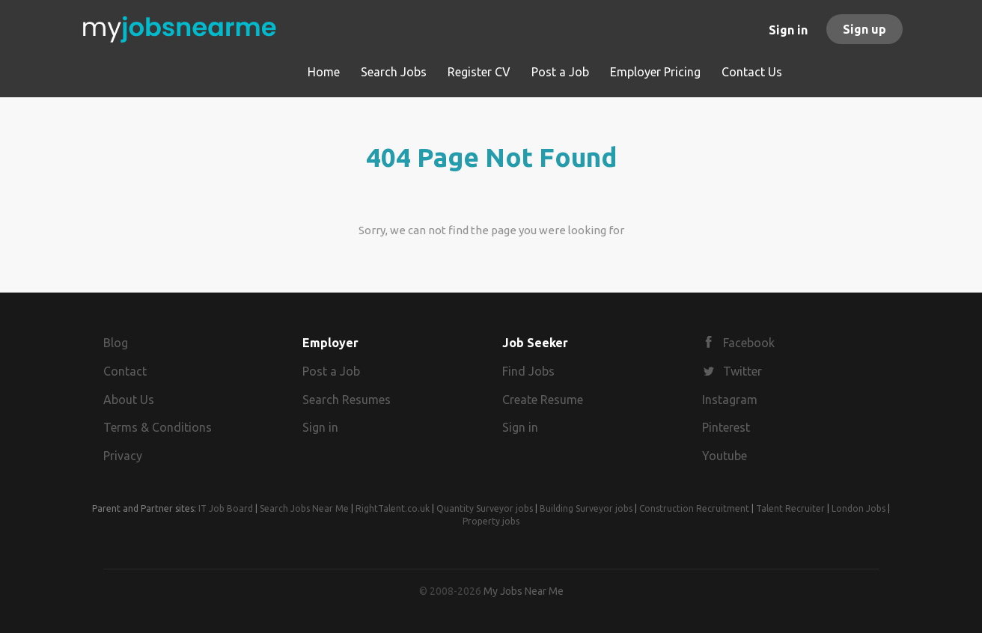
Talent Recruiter (790, 508)
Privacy (122, 455)
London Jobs (858, 508)
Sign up (864, 29)
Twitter (742, 371)
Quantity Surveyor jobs (484, 508)
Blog (115, 342)
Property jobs (491, 521)
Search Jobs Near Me (304, 508)
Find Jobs (528, 371)
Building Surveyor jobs (586, 508)
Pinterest (726, 427)
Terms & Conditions (157, 427)
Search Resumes (346, 399)
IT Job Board (225, 508)
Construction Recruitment (694, 508)
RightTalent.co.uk (393, 508)
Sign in (788, 30)
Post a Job (331, 371)
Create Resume (542, 399)
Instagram (729, 399)
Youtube (724, 455)
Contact (125, 371)
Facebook (749, 342)
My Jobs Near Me (524, 591)
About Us (128, 399)
